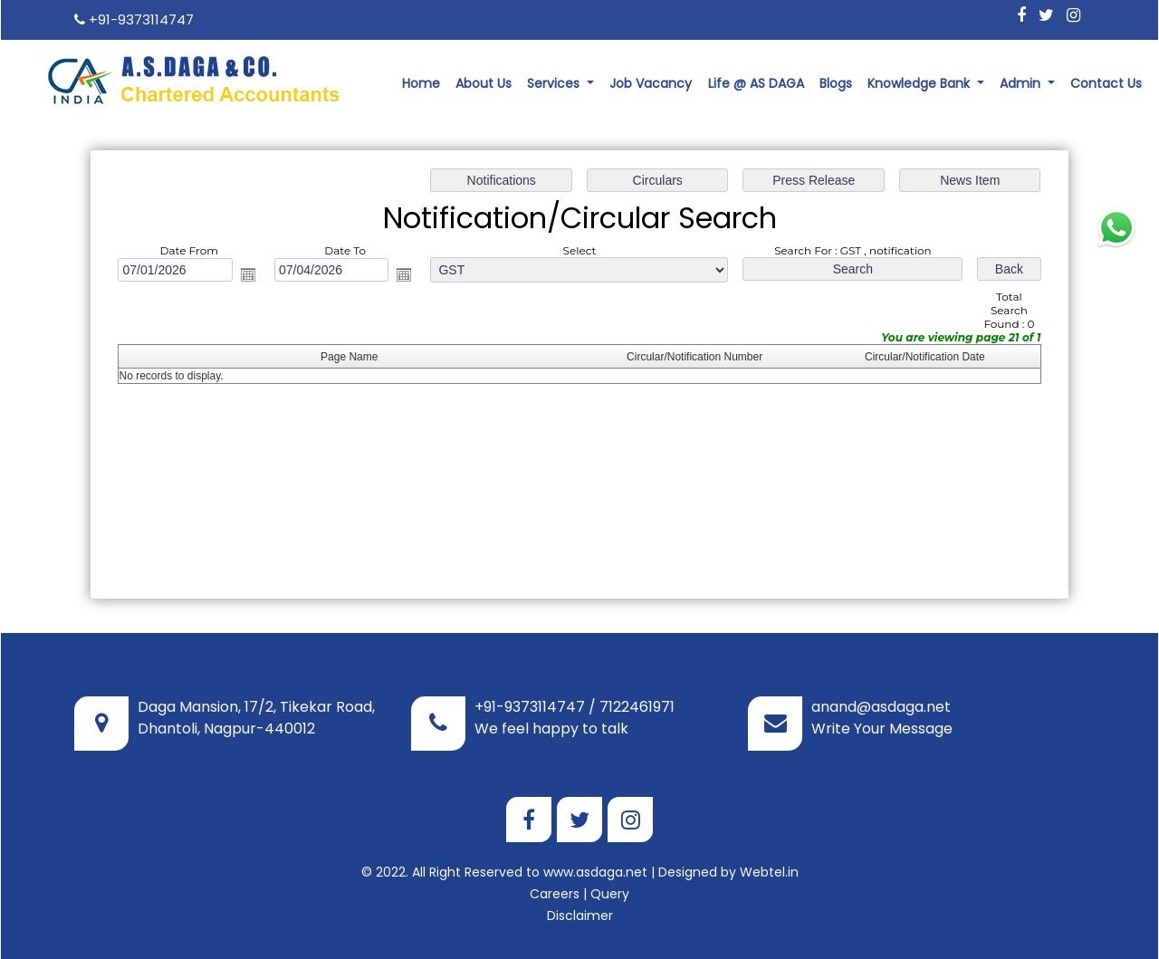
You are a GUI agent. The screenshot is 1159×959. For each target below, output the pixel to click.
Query (609, 894)
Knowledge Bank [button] (920, 83)
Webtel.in (769, 872)
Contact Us (1106, 83)
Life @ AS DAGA (756, 83)
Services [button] (555, 83)
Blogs (835, 83)
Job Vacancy (650, 83)
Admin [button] (1022, 83)
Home (421, 83)
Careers (555, 894)
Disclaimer (580, 915)
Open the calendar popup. (249, 275)
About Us (483, 83)
